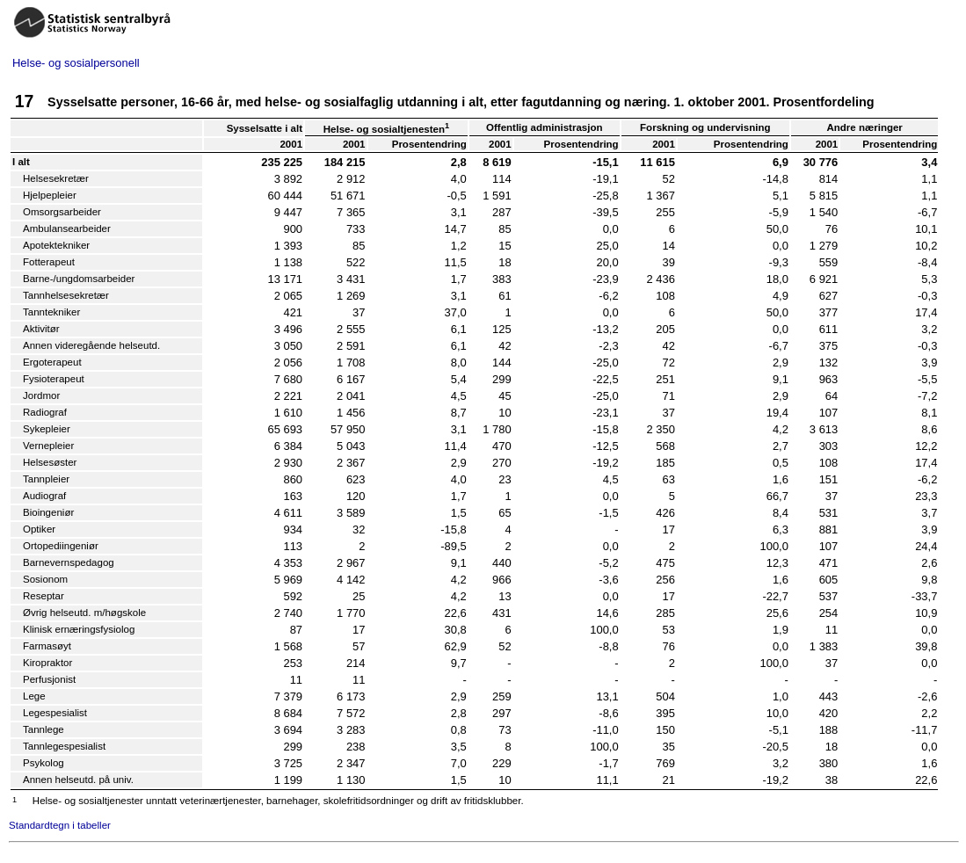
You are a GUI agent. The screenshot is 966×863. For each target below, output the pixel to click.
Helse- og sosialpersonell (76, 62)
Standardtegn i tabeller (60, 825)
